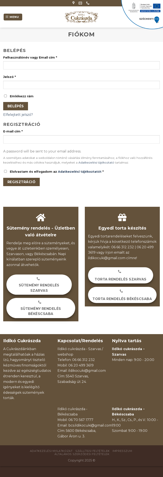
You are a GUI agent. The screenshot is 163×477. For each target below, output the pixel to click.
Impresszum (122, 451)
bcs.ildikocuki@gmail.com (90, 425)
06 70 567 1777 (80, 420)
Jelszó (9, 77)
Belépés (15, 106)
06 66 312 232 (83, 360)
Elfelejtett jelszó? (18, 115)
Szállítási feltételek (92, 451)
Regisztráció (21, 182)
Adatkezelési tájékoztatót (79, 172)
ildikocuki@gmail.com (106, 258)
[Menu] (13, 17)
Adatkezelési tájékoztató (96, 162)
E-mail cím (13, 131)
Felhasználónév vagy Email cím (30, 57)
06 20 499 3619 (81, 365)
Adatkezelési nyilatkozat (51, 451)
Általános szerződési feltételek (81, 454)
